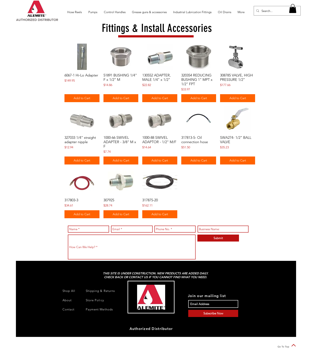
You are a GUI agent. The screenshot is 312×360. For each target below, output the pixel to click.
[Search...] (276, 10)
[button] (74, 12)
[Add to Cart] (81, 98)
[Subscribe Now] (213, 313)
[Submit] (218, 238)
